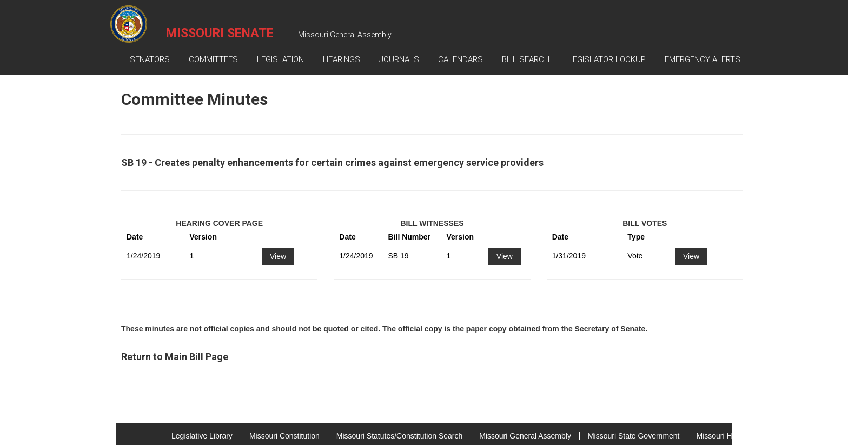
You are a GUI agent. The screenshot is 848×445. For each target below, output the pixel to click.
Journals (399, 59)
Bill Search (525, 59)
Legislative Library (202, 435)
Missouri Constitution (284, 435)
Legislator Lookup (607, 59)
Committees (213, 59)
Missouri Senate (220, 33)
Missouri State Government (634, 435)
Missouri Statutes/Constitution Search (399, 435)
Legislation (280, 59)
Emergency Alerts (702, 59)
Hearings (341, 59)
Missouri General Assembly (525, 435)
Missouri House (722, 435)
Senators (150, 59)
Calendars (460, 59)
